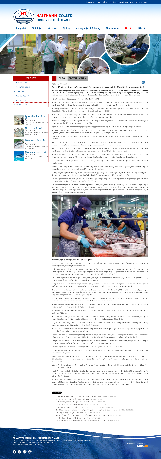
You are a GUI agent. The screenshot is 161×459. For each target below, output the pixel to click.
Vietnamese (90, 2)
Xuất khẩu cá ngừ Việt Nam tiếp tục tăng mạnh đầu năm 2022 (84, 407)
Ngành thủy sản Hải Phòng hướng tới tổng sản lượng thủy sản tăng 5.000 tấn (89, 415)
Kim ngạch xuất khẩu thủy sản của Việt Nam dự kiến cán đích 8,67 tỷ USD (88, 421)
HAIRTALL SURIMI (22, 105)
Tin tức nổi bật (21, 112)
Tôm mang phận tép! (33, 128)
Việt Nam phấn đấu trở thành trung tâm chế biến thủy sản (82, 404)
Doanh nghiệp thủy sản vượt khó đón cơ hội (78, 418)
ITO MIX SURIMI (21, 100)
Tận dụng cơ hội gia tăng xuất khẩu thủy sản (78, 413)
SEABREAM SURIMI (22, 96)
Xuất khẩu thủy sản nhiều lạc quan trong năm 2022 (80, 402)
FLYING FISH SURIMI (23, 87)
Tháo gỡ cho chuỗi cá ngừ (35, 152)
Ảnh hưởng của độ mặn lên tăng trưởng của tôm (79, 399)
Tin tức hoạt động (77, 78)
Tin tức (62, 78)
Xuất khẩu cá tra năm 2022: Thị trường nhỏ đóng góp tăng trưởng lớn (86, 396)
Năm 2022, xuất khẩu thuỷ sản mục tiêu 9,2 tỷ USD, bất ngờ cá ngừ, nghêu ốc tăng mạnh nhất (94, 410)
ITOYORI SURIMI (21, 83)
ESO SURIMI (20, 91)
